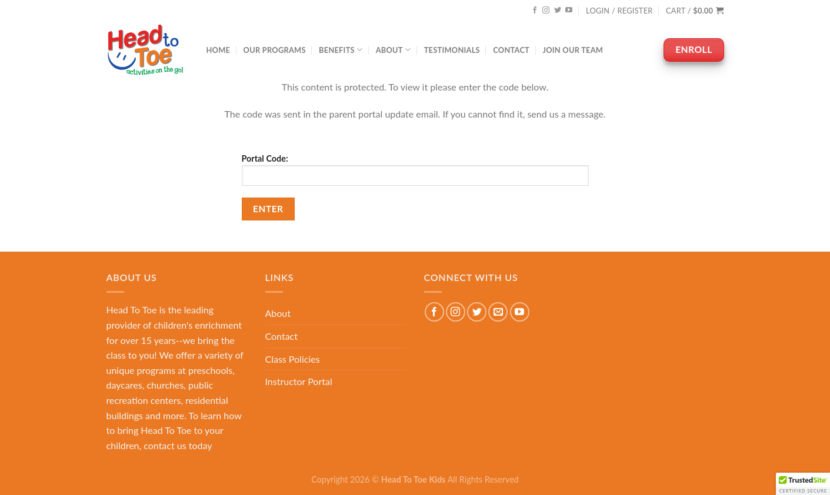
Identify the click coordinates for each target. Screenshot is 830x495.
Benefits (340, 49)
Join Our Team (572, 50)
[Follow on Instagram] (545, 10)
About (393, 49)
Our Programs (275, 50)
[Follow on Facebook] (534, 10)
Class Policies (292, 358)
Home (218, 50)
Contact (511, 50)
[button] (803, 484)
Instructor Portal (298, 381)
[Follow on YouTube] (568, 10)
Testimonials (452, 50)
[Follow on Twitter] (557, 10)
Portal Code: (415, 169)
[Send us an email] (498, 312)
